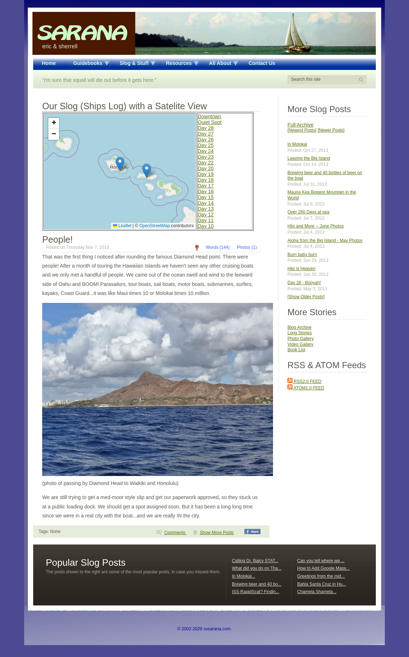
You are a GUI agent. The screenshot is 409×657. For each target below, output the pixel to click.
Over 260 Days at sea (308, 212)
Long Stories (299, 332)
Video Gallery (300, 344)
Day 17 (206, 186)
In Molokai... (243, 576)
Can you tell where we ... (320, 560)
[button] (119, 163)
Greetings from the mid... (321, 576)
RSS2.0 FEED (304, 381)
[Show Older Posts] (306, 296)
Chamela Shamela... (317, 591)
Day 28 (206, 128)
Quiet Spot (209, 122)
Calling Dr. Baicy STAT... (255, 560)
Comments (175, 532)
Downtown (209, 116)
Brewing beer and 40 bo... (256, 584)
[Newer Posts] (330, 130)
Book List (296, 349)
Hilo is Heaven (301, 268)
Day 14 (206, 203)
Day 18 (206, 180)
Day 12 (206, 214)
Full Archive (300, 125)
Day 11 (206, 220)
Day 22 (206, 163)
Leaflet (122, 225)
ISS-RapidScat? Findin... (255, 591)
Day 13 (206, 209)
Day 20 (206, 168)
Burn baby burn (302, 254)
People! (57, 239)
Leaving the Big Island (308, 158)
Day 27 (206, 134)
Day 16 (206, 191)
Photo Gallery (300, 338)
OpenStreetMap (154, 225)
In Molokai (297, 144)
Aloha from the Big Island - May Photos (324, 240)
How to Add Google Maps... (323, 568)
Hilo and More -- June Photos (315, 226)
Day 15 (206, 197)
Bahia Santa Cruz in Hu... (321, 584)
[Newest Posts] (301, 130)
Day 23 (206, 157)
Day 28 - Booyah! (304, 282)
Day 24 (206, 151)
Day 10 (206, 226)
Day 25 (206, 145)
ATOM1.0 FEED (305, 388)
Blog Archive (299, 327)
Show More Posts (217, 532)
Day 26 (206, 139)
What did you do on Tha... (256, 568)
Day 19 (206, 174)
